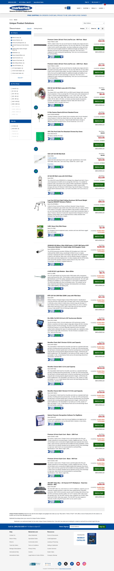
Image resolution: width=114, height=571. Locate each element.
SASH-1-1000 (54, 436)
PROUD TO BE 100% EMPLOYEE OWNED (72, 15)
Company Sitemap (52, 555)
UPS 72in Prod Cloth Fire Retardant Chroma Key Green (65, 131)
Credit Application (52, 538)
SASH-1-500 (54, 460)
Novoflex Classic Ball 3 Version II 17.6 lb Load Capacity (65, 391)
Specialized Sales (38, 2)
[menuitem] (79, 8)
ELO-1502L (54, 320)
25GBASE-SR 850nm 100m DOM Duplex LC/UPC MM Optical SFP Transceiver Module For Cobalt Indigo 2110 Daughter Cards (68, 246)
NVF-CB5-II (54, 344)
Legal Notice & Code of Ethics (36, 555)
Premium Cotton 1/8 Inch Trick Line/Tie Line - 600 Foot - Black (67, 39)
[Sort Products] (94, 23)
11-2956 (53, 273)
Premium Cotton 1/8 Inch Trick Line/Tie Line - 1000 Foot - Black (67, 64)
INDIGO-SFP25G (55, 249)
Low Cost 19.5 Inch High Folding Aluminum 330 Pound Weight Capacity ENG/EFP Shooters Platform (67, 201)
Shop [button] (79, 8)
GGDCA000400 (55, 114)
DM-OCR (53, 417)
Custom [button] (86, 8)
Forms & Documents (52, 535)
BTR (52, 297)
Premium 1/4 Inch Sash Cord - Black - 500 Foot (62, 458)
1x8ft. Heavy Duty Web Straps (57, 226)
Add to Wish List (99, 52)
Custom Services (51, 548)
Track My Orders (14, 545)
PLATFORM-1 (54, 204)
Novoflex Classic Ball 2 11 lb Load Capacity (61, 366)
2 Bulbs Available (52, 158)
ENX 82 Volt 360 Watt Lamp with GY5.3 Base (61, 88)
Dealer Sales (50, 552)
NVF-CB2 (53, 368)
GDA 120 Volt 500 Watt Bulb (56, 154)
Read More (50, 164)
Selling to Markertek (52, 545)
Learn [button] (101, 8)
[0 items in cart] (103, 2)
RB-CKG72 (54, 133)
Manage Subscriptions (15, 548)
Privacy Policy (32, 548)
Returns (12, 542)
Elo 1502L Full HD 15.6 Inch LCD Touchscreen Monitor (65, 318)
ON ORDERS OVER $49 (41, 15)
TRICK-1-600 (54, 41)
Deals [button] (94, 8)
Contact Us (12, 535)
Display (82, 28)
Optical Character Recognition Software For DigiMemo (65, 415)
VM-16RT (53, 486)
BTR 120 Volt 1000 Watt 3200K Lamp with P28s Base (64, 295)
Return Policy (13, 538)
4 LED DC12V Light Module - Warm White (61, 271)
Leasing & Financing (52, 542)
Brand (15, 19)
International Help (14, 552)
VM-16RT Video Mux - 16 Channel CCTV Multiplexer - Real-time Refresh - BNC (67, 483)
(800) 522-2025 (12, 2)
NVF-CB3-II (54, 393)
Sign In (87, 2)
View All (20, 77)
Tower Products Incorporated (65, 568)
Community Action (33, 542)
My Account (96, 2)
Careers (30, 552)
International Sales (14, 555)
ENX (52, 90)
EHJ (52, 178)
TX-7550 (53, 228)
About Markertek (32, 535)
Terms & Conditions (33, 545)
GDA (52, 156)
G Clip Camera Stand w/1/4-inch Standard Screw (63, 112)
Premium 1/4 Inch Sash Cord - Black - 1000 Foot (63, 434)
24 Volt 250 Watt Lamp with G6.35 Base (60, 176)
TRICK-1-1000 (55, 66)
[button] (99, 28)
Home (11, 19)
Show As (93, 28)
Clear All (29, 28)
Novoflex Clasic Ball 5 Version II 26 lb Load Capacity (64, 342)
